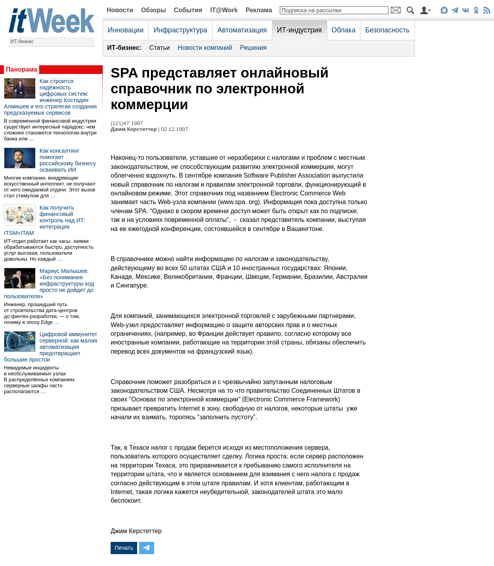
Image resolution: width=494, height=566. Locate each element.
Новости (120, 10)
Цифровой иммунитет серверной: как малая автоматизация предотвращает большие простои (50, 347)
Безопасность (387, 30)
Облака (344, 30)
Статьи (159, 47)
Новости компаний (205, 47)
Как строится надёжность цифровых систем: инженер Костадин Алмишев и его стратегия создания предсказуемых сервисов (50, 97)
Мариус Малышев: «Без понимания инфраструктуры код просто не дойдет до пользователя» (49, 283)
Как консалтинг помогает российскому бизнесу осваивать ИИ (68, 160)
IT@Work (224, 10)
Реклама (258, 10)
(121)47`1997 (127, 123)
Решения (253, 47)
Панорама (21, 69)
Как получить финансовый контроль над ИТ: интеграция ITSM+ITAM (44, 220)
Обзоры (153, 10)
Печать (124, 548)
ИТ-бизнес (22, 41)
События (188, 10)
